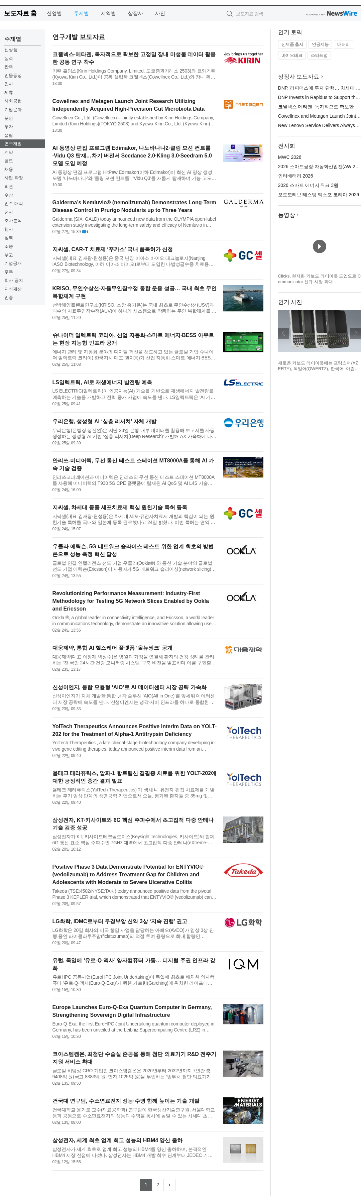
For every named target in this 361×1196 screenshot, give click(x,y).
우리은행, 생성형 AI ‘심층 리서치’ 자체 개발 (104, 421)
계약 (8, 152)
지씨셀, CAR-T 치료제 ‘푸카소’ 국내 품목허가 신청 (112, 249)
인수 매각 (13, 203)
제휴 (8, 92)
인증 (8, 297)
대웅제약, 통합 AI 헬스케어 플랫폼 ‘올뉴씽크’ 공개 (112, 648)
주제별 (81, 13)
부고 (8, 254)
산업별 (54, 13)
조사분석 (13, 220)
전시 (8, 212)
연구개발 (13, 143)
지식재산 (13, 289)
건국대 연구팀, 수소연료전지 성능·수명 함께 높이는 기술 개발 (126, 1101)
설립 (8, 135)
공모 (8, 160)
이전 (283, 333)
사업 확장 (13, 177)
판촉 (8, 66)
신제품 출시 (292, 44)
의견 (8, 186)
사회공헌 (13, 100)
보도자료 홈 (20, 13)
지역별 (108, 13)
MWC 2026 (290, 157)
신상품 (10, 49)
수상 (8, 195)
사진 (160, 13)
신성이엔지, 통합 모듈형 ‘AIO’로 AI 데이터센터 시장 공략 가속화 (129, 687)
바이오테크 (292, 55)
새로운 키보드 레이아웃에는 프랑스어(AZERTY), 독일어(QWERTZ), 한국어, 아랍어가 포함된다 (318, 368)
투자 (8, 126)
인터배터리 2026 (295, 176)
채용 (8, 169)
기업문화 (13, 109)
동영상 (286, 215)
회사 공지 (13, 280)
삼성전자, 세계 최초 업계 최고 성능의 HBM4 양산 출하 (117, 1140)
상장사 (135, 13)
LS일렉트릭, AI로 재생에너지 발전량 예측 (102, 382)
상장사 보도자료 (299, 77)
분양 (8, 118)
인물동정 (13, 75)
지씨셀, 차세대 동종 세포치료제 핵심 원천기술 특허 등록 (120, 507)
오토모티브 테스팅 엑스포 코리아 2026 (318, 194)
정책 (8, 237)
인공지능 (320, 44)
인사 (8, 83)
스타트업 (319, 55)
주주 (8, 272)
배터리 (343, 44)
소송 (8, 246)
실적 (8, 58)
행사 (8, 229)
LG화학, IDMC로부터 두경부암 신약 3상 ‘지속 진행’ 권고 (120, 921)
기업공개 (13, 263)
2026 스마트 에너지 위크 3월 (308, 185)
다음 (355, 333)
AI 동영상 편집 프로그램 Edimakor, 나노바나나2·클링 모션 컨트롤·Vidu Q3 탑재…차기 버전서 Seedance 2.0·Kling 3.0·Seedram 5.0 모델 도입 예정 (132, 155)
